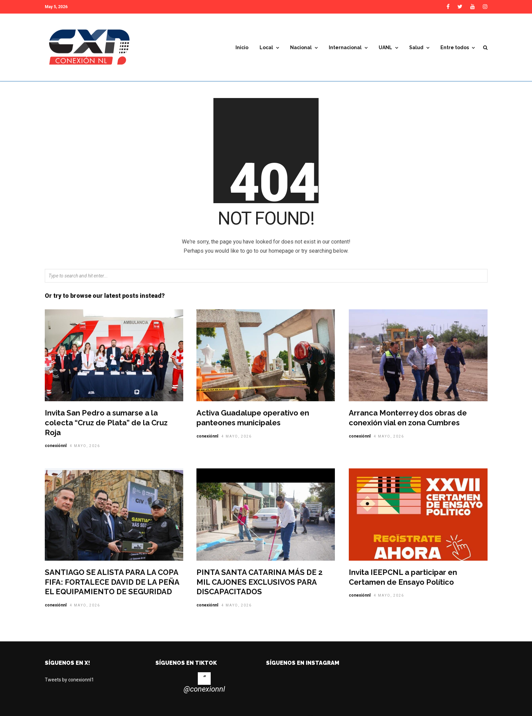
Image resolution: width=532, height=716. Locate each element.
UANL (385, 47)
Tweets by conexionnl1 (69, 679)
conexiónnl (55, 445)
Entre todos (454, 47)
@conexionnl (204, 689)
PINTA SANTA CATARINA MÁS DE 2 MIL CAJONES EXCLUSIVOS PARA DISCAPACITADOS (259, 582)
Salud (416, 47)
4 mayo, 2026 (85, 446)
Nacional (301, 47)
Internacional (345, 47)
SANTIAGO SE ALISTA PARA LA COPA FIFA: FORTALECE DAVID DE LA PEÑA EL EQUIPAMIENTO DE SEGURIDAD (112, 582)
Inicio (241, 47)
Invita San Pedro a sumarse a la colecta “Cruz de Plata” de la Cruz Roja (106, 422)
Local (266, 47)
